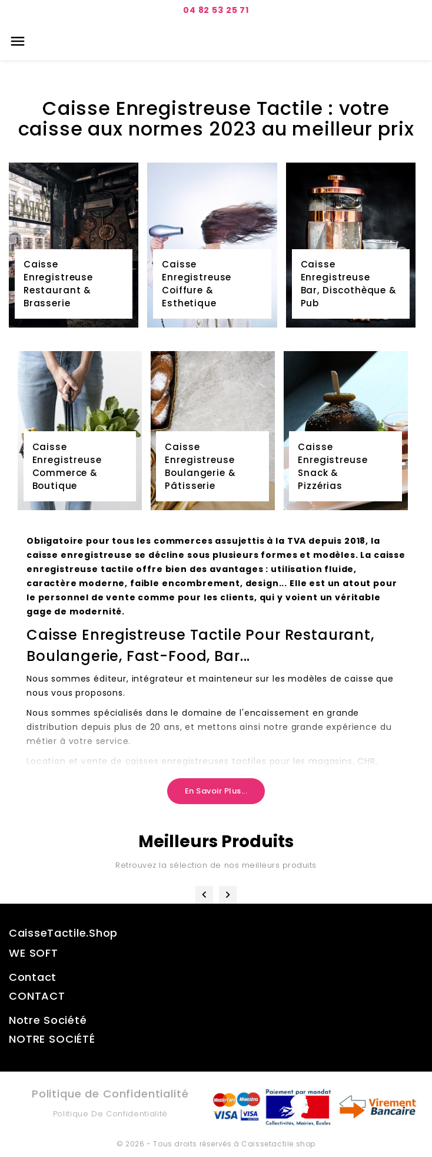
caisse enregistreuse (79, 555)
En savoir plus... (216, 790)
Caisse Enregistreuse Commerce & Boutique (67, 466)
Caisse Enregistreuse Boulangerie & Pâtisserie (200, 466)
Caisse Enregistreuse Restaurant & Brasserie (58, 283)
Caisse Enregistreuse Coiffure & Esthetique (196, 283)
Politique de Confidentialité (110, 1113)
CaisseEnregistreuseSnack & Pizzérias (332, 466)
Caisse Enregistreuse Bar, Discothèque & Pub (349, 283)
